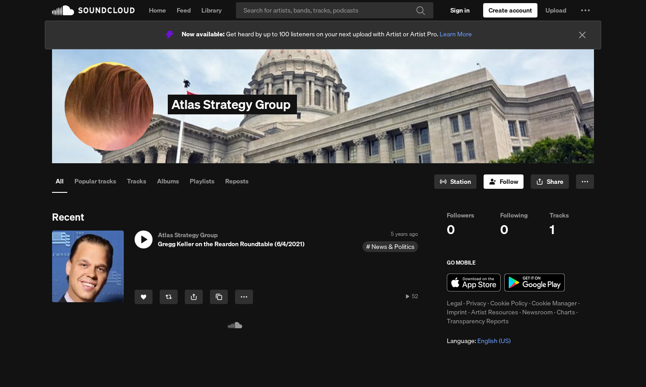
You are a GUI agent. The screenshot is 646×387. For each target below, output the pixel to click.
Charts (566, 312)
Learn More (456, 34)
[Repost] (169, 297)
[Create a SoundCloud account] (510, 10)
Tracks (136, 181)
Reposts (237, 181)
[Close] (582, 35)
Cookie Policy (509, 303)
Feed (184, 10)
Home (157, 10)
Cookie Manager (554, 303)
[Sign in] (460, 10)
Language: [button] (479, 341)
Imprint (457, 312)
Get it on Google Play (534, 282)
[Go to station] (455, 181)
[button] (585, 10)
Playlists (202, 181)
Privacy (476, 303)
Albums (168, 181)
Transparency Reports (478, 321)
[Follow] (504, 181)
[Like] (144, 297)
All (60, 181)
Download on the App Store (474, 282)
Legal (454, 303)
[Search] (334, 10)
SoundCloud (93, 10)
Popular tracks (95, 181)
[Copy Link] (219, 297)
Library (211, 10)
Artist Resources (494, 312)
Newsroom (537, 312)
